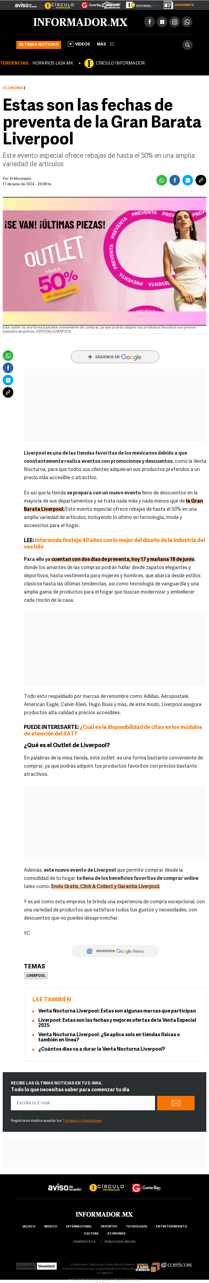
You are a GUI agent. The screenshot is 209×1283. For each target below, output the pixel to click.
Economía (13, 88)
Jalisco (28, 1226)
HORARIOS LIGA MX (52, 63)
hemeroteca (84, 1242)
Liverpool (36, 976)
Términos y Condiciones (82, 1121)
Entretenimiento (171, 1226)
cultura (91, 1233)
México (50, 1226)
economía (116, 1233)
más (105, 44)
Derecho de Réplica (110, 1279)
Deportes (109, 1226)
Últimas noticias (38, 45)
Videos (79, 44)
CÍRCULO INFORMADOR (120, 63)
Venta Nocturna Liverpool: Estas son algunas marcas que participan (117, 1011)
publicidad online (120, 1242)
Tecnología (136, 1226)
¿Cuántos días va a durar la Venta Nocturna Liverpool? (101, 1049)
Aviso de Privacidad (82, 1279)
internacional (79, 1226)
